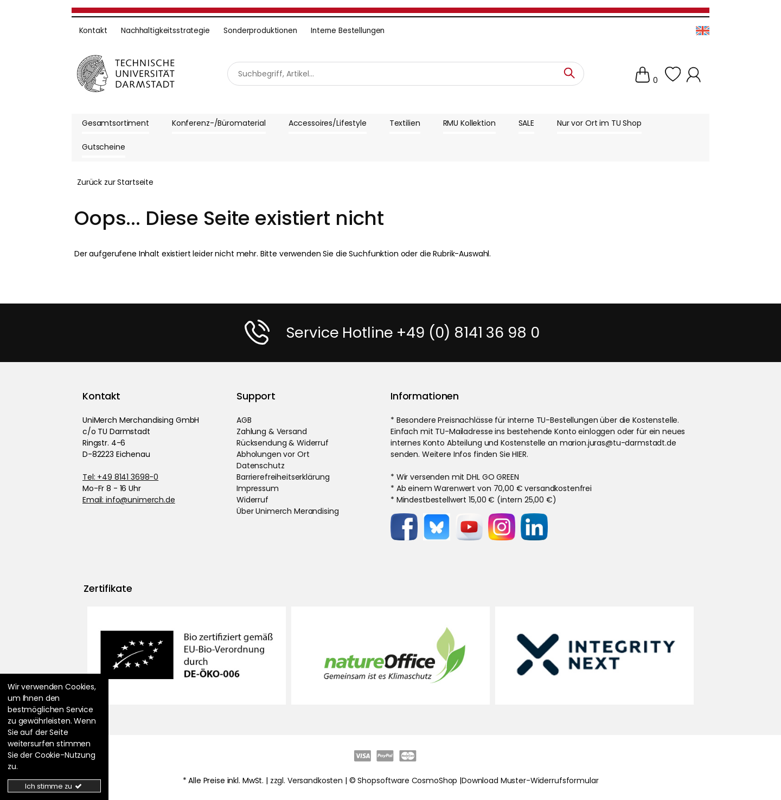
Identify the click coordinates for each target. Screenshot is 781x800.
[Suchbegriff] (405, 73)
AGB (244, 420)
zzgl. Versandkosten (306, 780)
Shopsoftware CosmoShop (407, 780)
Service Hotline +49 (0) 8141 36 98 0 (413, 332)
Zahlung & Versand (271, 431)
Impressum (257, 488)
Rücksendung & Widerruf (282, 442)
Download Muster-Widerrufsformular (530, 780)
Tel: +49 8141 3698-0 (120, 477)
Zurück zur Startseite (115, 182)
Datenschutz (260, 465)
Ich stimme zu (54, 786)
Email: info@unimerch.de (128, 499)
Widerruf (252, 499)
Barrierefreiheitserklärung (282, 477)
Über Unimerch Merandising (287, 511)
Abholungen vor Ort (272, 454)
